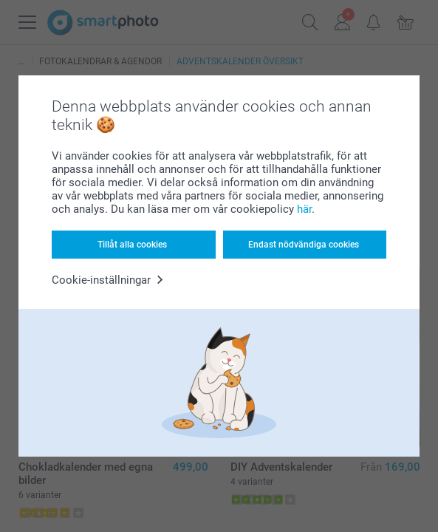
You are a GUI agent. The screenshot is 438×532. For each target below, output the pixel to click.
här (304, 209)
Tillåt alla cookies (132, 244)
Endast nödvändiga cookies (303, 244)
